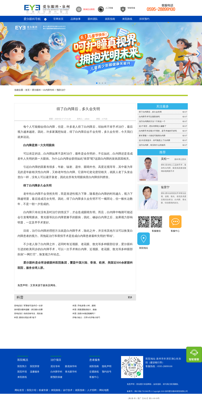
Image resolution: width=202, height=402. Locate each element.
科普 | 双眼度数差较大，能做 (85, 309)
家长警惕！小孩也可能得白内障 (152, 135)
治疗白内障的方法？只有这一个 (152, 121)
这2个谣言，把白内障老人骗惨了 (152, 126)
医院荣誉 (34, 366)
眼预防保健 (56, 377)
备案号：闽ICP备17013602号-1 (139, 391)
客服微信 (156, 231)
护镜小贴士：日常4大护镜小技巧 (86, 317)
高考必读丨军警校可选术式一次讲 (28, 306)
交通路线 (94, 371)
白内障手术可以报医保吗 (149, 117)
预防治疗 (61, 90)
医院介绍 (31, 390)
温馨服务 (34, 371)
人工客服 (109, 8)
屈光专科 (55, 366)
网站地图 (104, 390)
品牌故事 (76, 19)
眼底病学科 (71, 366)
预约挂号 (106, 371)
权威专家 (43, 390)
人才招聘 (92, 390)
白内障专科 (48, 90)
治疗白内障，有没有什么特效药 (152, 145)
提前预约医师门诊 (162, 255)
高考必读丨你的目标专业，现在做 (28, 313)
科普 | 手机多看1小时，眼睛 (84, 306)
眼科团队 (93, 19)
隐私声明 (106, 366)
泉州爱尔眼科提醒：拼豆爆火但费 (28, 309)
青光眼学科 (71, 371)
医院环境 (22, 371)
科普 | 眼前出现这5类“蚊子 (25, 317)
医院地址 (143, 248)
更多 (130, 297)
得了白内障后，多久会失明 (150, 112)
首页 (27, 90)
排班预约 (144, 19)
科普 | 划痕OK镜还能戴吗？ (84, 313)
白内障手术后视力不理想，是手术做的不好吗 (158, 131)
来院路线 (127, 19)
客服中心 (175, 231)
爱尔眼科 (36, 90)
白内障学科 (56, 371)
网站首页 (19, 390)
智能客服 (131, 8)
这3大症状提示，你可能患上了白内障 (154, 140)
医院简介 (22, 366)
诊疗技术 (67, 390)
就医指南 (110, 19)
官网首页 (58, 19)
